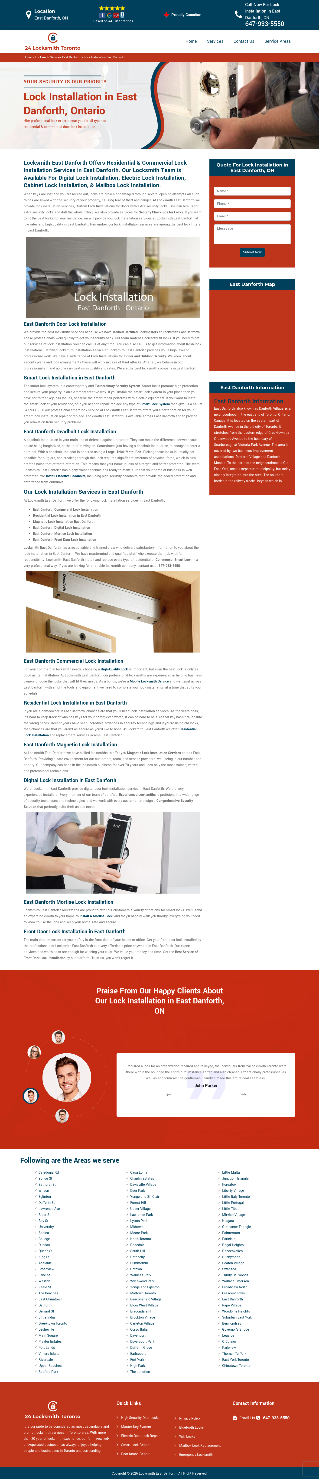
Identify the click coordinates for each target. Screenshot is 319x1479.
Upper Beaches (50, 1365)
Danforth (45, 1305)
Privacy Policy (190, 1418)
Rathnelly (137, 1257)
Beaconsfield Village (146, 1299)
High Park (137, 1365)
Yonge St (45, 1178)
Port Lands (47, 1347)
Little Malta (231, 1172)
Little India (47, 1317)
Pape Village (231, 1305)
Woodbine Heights (236, 1311)
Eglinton (45, 1196)
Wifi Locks (187, 1436)
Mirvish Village (233, 1214)
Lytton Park (138, 1220)
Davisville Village (143, 1184)
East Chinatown (50, 1299)
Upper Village (140, 1208)
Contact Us (244, 41)
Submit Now (252, 252)
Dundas (44, 1245)
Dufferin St (47, 1202)
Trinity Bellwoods (235, 1275)
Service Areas (277, 41)
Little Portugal (233, 1202)
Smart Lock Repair (135, 1445)
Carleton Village (142, 1323)
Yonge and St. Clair (144, 1196)
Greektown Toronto (53, 1323)
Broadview (46, 1269)
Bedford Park (48, 1371)
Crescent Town (233, 1293)
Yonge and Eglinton (145, 1287)
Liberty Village (233, 1190)
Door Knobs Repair (135, 1454)
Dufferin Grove (141, 1347)
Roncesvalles (232, 1251)
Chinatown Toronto (236, 1365)
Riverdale (46, 1359)
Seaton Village (233, 1263)
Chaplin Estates (142, 1178)
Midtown (136, 1226)
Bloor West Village (144, 1305)
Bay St (43, 1220)
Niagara (228, 1220)
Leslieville (46, 1329)
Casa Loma (138, 1172)
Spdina (44, 1233)
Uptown (136, 1269)
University (46, 1226)
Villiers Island (49, 1353)
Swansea (229, 1269)
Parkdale (228, 1239)
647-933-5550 (264, 24)
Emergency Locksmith (196, 1454)
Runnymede (231, 1257)
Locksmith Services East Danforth (57, 57)
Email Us (247, 1418)
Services (215, 41)
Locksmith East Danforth (157, 1473)
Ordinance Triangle (236, 1226)
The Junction (140, 1371)
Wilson (44, 1190)
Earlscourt (138, 1353)
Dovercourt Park (142, 1341)
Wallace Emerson (235, 1281)
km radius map (252, 329)
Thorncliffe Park (234, 1353)
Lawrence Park (141, 1214)
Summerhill (139, 1263)
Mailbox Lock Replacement (200, 1445)
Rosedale (137, 1245)
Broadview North (234, 1287)
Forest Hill (138, 1202)
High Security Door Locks (140, 1417)
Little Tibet (230, 1208)
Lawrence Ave (49, 1208)
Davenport (138, 1335)
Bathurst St (47, 1184)
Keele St (45, 1287)
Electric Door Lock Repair (140, 1435)
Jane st (44, 1275)
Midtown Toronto (143, 1293)
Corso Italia (139, 1329)
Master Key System (136, 1426)
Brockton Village (142, 1317)
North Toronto (140, 1239)
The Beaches (48, 1293)
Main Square (48, 1335)
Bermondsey (231, 1323)
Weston (44, 1281)
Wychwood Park (142, 1281)
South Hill (137, 1251)
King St (44, 1257)
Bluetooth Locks (191, 1427)
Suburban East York (237, 1317)
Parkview (229, 1347)
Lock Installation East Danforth (104, 57)
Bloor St (45, 1214)
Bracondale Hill (141, 1311)
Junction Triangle (235, 1178)
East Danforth (232, 1299)
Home (191, 41)
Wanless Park (140, 1275)
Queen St (45, 1251)
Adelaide (45, 1263)
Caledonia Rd (49, 1172)
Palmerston (231, 1233)
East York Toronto (235, 1359)
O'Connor (229, 1341)
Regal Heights (233, 1245)
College (44, 1239)
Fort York (137, 1359)
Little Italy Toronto (236, 1196)
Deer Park (137, 1190)
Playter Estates (50, 1341)
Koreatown (230, 1184)
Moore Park (139, 1233)
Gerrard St (46, 1311)
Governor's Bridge (235, 1329)
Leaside (228, 1335)
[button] (62, 1115)
